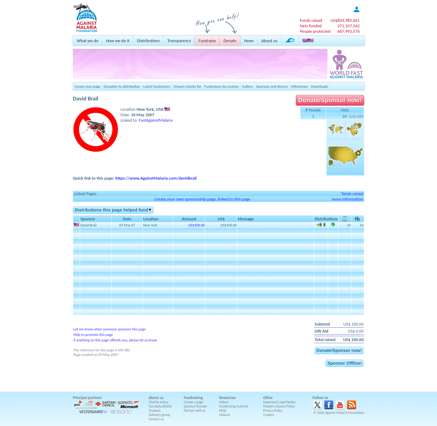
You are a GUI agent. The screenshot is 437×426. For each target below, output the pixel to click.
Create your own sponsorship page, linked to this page (202, 199)
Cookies (268, 415)
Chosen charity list (187, 86)
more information (347, 199)
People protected (315, 31)
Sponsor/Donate (195, 406)
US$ (345, 20)
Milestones (299, 86)
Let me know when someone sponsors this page (109, 329)
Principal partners (87, 397)
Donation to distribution (122, 86)
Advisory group (159, 415)
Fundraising (193, 397)
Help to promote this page (93, 334)
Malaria (224, 415)
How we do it (117, 40)
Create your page (87, 86)
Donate (229, 40)
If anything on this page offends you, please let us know (115, 340)
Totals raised (352, 193)
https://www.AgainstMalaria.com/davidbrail (156, 178)
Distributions (148, 40)
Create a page (193, 402)
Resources (227, 397)
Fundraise (207, 40)
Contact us (156, 419)
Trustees (155, 410)
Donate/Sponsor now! (330, 100)
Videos (224, 402)
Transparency (179, 40)
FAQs (222, 410)
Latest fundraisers (157, 86)
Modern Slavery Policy (279, 406)
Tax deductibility (160, 406)
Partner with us (195, 410)
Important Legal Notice (279, 402)
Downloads (319, 86)
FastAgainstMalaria (156, 120)
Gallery (247, 86)
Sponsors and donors (272, 86)
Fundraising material (233, 406)
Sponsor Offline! (344, 363)
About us (269, 40)
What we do (87, 40)
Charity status (158, 402)
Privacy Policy (272, 410)
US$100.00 (196, 225)
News (249, 40)
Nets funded (311, 26)
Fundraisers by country (222, 86)
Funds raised (311, 20)
